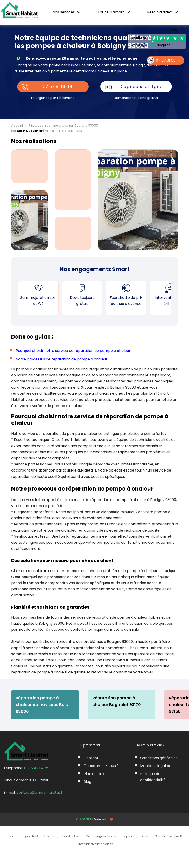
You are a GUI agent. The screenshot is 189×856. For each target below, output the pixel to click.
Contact (91, 757)
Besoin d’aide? (159, 12)
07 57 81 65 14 (57, 86)
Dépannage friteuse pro (102, 836)
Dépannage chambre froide (62, 836)
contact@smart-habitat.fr (40, 792)
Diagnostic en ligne (141, 86)
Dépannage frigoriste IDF (22, 836)
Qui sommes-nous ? (101, 765)
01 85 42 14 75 (36, 768)
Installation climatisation (95, 844)
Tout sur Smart (111, 12)
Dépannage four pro (136, 836)
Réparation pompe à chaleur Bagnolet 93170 (116, 701)
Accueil (17, 125)
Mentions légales (155, 765)
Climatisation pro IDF (169, 836)
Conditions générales (159, 757)
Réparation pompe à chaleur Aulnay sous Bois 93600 (42, 704)
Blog (173, 30)
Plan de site (94, 773)
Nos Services (63, 12)
